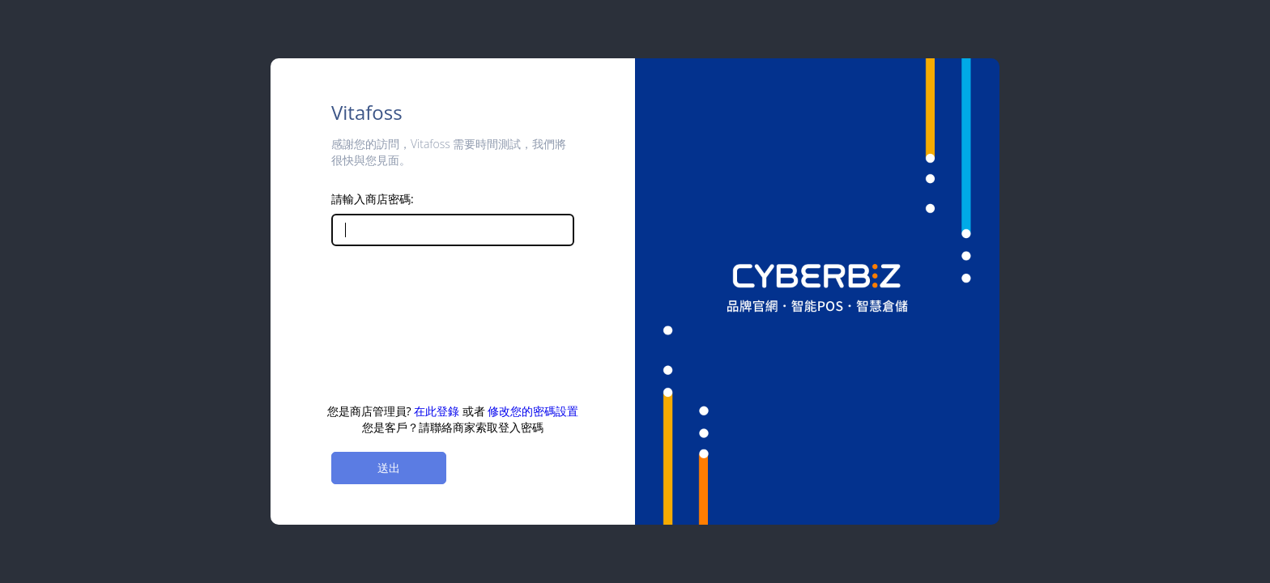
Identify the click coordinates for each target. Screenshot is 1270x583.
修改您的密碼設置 (533, 411)
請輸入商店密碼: (372, 198)
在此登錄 (436, 411)
